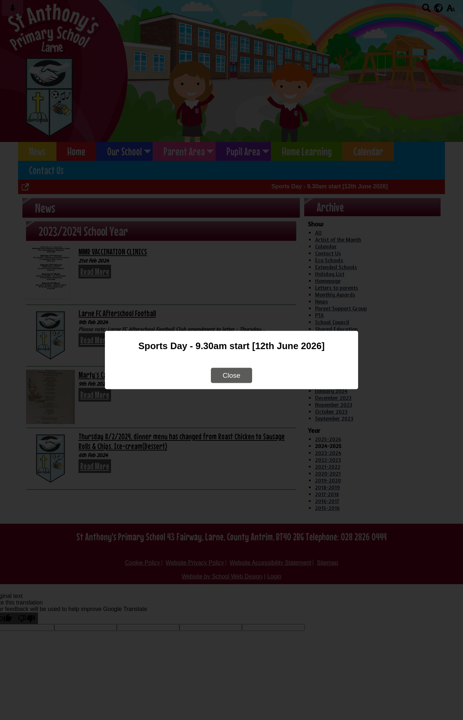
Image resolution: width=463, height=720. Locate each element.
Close (231, 375)
